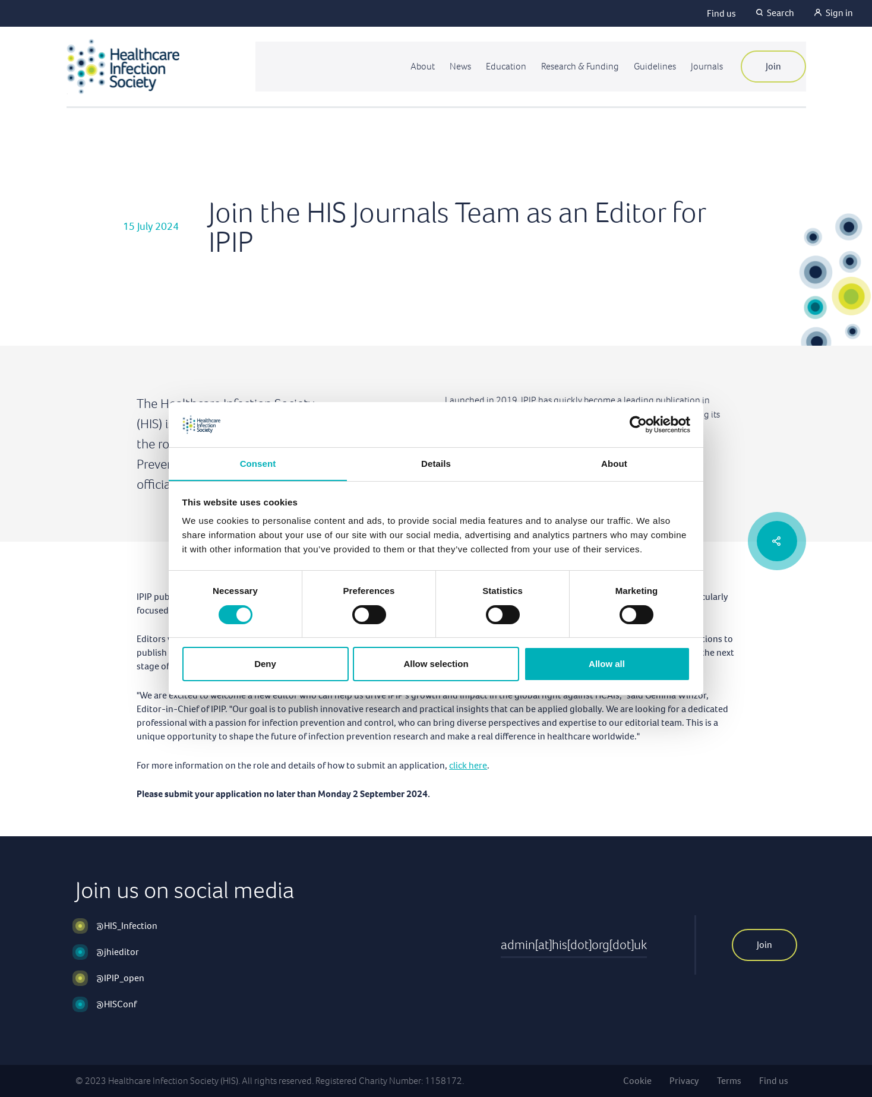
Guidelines (653, 66)
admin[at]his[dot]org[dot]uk (574, 944)
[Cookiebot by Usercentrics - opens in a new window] (638, 424)
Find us (721, 13)
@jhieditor (117, 952)
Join (773, 66)
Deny (265, 664)
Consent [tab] (258, 464)
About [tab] (614, 464)
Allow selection (435, 664)
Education (501, 66)
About (416, 66)
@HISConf (116, 1004)
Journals (706, 66)
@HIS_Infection (126, 925)
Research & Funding (577, 66)
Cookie (637, 1080)
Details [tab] (436, 464)
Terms (729, 1080)
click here (468, 765)
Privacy (684, 1080)
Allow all (607, 664)
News (455, 66)
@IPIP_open (120, 978)
